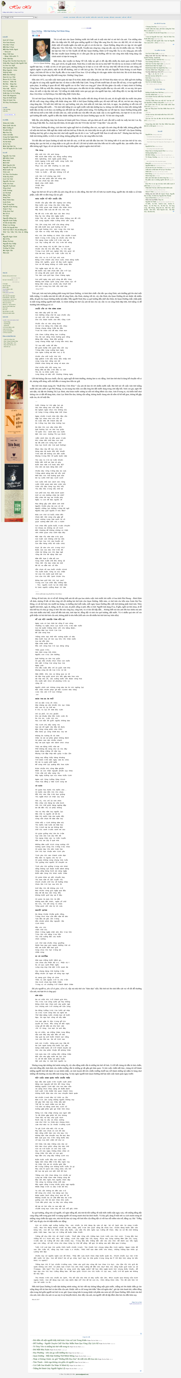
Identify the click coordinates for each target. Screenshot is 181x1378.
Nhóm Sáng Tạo (150, 175)
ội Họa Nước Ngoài (10, 49)
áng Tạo (13, 84)
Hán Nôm (5, 111)
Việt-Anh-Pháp (6, 109)
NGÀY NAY (14, 299)
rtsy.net (8, 52)
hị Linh (6, 253)
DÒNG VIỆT (6, 287)
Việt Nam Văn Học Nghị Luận (154, 63)
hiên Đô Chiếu (8, 123)
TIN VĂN (5, 309)
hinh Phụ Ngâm (9, 139)
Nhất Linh (148, 171)
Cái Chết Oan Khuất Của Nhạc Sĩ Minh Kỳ (51, 1365)
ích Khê (6, 163)
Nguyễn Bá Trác (150, 146)
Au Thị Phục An (154, 205)
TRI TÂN (12, 297)
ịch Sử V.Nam (8, 40)
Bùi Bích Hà (151, 211)
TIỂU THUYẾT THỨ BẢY (9, 296)
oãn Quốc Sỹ (8, 170)
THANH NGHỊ (6, 299)
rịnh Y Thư (7, 209)
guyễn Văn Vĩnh (9, 156)
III (156, 74)
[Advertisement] (129, 5)
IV (158, 74)
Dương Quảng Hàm (151, 153)
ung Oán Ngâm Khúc (10, 137)
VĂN (4, 292)
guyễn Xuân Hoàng (10, 207)
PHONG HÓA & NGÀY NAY (10, 276)
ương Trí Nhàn (8, 248)
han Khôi (6, 160)
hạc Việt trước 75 (11, 56)
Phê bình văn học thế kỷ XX (154, 76)
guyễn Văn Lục (9, 181)
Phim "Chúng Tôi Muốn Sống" (11, 341)
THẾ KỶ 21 (5, 304)
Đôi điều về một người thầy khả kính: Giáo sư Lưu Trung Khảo (60, 1340)
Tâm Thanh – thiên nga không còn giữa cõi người (53, 1362)
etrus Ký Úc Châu (9, 79)
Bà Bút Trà (164, 205)
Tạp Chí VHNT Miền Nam (9, 306)
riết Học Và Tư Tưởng (11, 93)
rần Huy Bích (8, 177)
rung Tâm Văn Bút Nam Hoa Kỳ (14, 61)
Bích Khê (152, 209)
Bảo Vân (167, 207)
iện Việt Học (8, 59)
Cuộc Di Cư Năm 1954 (9, 339)
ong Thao (6, 197)
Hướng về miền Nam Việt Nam (155, 92)
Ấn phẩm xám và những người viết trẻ (157, 179)
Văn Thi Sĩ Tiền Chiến (152, 53)
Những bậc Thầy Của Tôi (153, 80)
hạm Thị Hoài (8, 241)
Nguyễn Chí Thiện (151, 201)
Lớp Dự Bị (6, 325)
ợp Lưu (14, 86)
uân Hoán (6, 202)
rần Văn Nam (8, 183)
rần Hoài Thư (8, 211)
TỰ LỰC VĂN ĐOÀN (8, 280)
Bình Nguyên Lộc (162, 209)
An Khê (154, 203)
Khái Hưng (149, 173)
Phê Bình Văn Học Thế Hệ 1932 (155, 59)
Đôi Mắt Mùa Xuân (41, 1349)
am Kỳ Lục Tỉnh (9, 77)
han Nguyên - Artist (10, 70)
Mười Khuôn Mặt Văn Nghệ (154, 65)
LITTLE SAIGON (7, 332)
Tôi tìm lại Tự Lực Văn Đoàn (154, 167)
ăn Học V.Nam (8, 45)
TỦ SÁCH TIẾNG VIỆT (9, 327)
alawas (6, 82)
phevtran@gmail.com (82, 1374)
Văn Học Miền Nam (151, 94)
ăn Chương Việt (9, 91)
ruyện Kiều (7, 130)
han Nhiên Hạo (8, 200)
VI (162, 74)
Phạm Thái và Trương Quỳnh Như (155, 151)
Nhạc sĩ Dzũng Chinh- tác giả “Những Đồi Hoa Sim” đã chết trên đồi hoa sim (65, 1359)
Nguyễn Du (149, 134)
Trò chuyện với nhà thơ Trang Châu (156, 32)
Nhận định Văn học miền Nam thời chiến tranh (159, 187)
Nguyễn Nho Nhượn (165, 195)
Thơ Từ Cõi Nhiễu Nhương (154, 82)
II (153, 74)
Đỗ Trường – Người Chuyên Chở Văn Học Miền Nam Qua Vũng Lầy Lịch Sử (66, 1343)
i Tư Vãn (6, 144)
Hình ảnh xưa (7, 346)
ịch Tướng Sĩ (8, 128)
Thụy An (160, 199)
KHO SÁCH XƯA (7, 329)
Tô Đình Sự (155, 195)
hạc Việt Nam (8, 54)
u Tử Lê (6, 213)
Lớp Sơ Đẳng (7, 322)
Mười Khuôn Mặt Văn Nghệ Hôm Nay (157, 68)
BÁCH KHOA (12, 304)
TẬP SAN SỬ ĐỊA (7, 302)
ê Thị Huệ (7, 193)
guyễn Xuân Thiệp (10, 220)
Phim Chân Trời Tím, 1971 (10, 344)
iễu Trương (7, 190)
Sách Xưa (148, 78)
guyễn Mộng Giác (9, 218)
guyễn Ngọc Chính (10, 237)
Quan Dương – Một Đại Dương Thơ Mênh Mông (53, 1356)
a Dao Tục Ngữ (9, 65)
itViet (5, 86)
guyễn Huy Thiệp (9, 244)
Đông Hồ (148, 163)
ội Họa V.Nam (8, 47)
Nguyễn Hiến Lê (150, 165)
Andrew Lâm (162, 203)
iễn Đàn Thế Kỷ (9, 75)
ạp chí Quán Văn (9, 100)
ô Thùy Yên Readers (10, 102)
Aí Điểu (148, 203)
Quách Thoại (165, 194)
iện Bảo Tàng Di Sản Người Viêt (15, 63)
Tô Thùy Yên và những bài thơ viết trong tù (51, 1346)
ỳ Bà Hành (7, 142)
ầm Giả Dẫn (8, 135)
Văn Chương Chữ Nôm (152, 61)
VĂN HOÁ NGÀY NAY (8, 301)
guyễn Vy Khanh (9, 186)
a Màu (5, 84)
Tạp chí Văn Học (7, 285)
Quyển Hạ (157, 57)
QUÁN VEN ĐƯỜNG (8, 331)
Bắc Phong (151, 207)
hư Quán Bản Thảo (10, 68)
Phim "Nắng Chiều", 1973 (10, 343)
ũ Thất (6, 216)
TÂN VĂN (5, 308)
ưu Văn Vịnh (8, 179)
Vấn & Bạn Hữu (9, 223)
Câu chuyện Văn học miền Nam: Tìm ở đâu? (158, 96)
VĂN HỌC (5, 284)
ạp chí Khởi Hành (9, 98)
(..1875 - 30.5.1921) (61, 12)
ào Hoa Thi (7, 132)
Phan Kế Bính (62, 10)
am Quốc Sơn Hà (9, 125)
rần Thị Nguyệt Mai (10, 227)
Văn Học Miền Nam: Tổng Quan (155, 70)
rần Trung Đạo (8, 204)
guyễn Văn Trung (9, 167)
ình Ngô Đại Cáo (9, 146)
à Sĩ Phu (6, 239)
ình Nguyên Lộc (9, 165)
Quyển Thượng (148, 57)
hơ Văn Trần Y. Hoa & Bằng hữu (15, 230)
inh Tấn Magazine (9, 95)
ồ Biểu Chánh (8, 158)
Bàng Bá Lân (160, 207)
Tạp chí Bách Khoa (151, 197)
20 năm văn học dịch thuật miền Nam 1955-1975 (159, 114)
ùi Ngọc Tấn (8, 250)
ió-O (13, 88)
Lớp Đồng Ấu (7, 323)
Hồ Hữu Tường (150, 155)
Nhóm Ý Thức (150, 191)
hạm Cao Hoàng (9, 225)
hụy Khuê (7, 188)
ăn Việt (6, 88)
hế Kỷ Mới (7, 72)
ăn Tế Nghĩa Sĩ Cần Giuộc (12, 148)
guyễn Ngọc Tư (9, 246)
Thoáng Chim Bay (151, 26)
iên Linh (6, 172)
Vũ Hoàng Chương (151, 157)
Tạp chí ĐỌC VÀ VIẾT (8, 311)
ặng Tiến (6, 195)
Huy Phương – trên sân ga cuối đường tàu (50, 1353)
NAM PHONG (6, 297)
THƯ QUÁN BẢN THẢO (9, 313)
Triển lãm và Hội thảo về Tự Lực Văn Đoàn (158, 169)
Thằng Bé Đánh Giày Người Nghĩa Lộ (49, 1368)
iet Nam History (9, 42)
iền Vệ (13, 82)
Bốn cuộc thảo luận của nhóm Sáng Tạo (157, 178)
